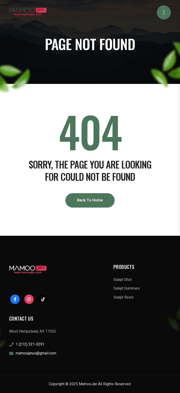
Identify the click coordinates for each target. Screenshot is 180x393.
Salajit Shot (122, 279)
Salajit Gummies (126, 288)
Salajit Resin (123, 297)
